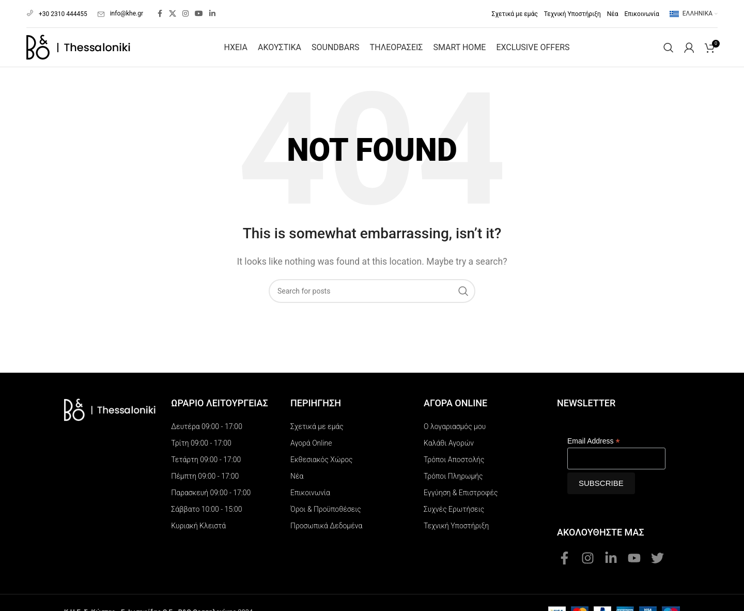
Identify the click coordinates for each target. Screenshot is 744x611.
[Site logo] (78, 39)
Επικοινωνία (310, 485)
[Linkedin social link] (212, 10)
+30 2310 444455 (56, 9)
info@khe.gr (120, 9)
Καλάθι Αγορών (449, 436)
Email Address (593, 434)
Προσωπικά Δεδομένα (326, 518)
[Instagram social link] (185, 10)
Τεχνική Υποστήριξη (456, 518)
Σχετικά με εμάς (317, 419)
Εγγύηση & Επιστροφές (461, 485)
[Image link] (110, 402)
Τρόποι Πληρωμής (453, 469)
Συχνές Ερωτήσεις (454, 502)
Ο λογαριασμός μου (455, 419)
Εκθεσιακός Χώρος (321, 452)
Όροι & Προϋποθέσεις (325, 502)
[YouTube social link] (199, 10)
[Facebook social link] (159, 10)
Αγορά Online (311, 436)
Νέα (296, 469)
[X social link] (172, 10)
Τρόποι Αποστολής (454, 452)
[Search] (668, 40)
